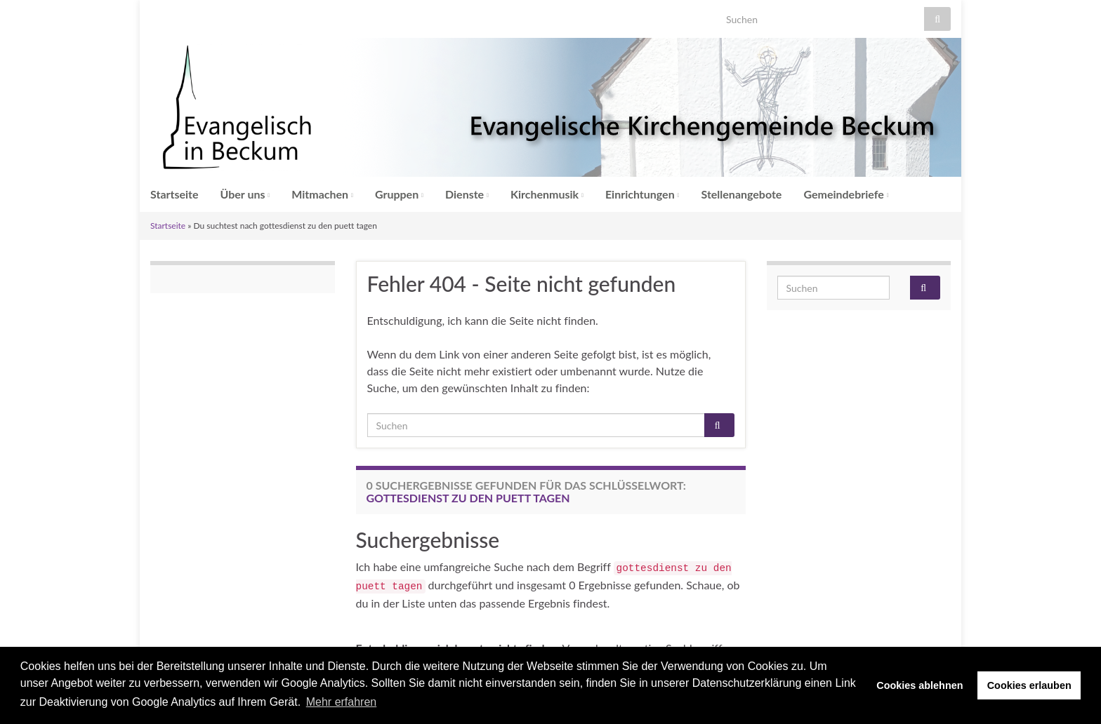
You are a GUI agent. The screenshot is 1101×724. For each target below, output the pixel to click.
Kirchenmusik (547, 194)
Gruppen (399, 194)
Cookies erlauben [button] (1029, 685)
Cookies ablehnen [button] (919, 685)
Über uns (245, 194)
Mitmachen (322, 194)
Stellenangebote (741, 194)
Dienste (467, 194)
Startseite (174, 194)
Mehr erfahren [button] (341, 702)
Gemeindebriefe (845, 194)
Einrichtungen (642, 194)
